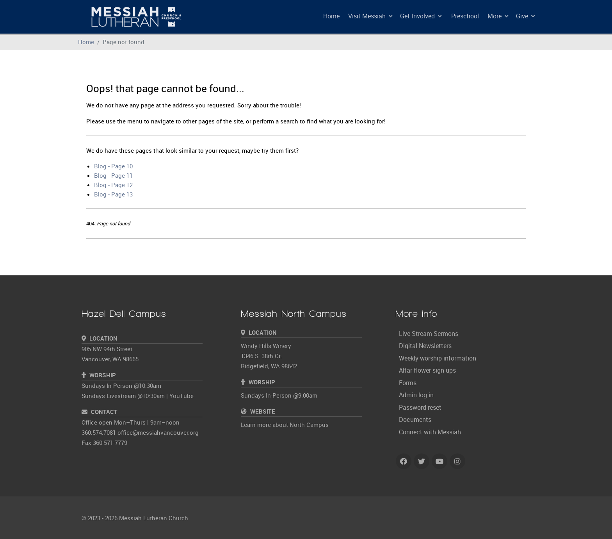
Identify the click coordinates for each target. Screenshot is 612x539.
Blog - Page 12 (113, 185)
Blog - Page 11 (113, 175)
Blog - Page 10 (113, 166)
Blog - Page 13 (113, 194)
